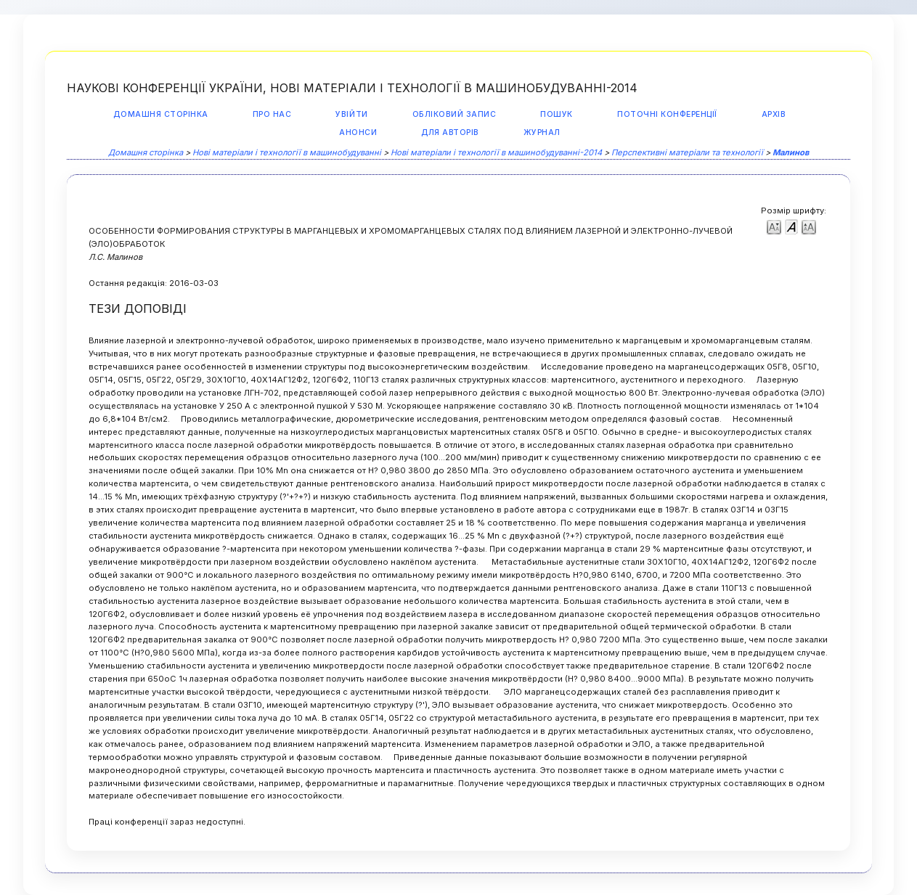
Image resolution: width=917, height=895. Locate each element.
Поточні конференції (667, 114)
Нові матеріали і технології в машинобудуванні (286, 152)
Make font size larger (809, 226)
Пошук (556, 114)
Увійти (351, 114)
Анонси (358, 132)
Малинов (791, 152)
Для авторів (450, 132)
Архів (774, 114)
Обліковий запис (454, 114)
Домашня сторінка (160, 114)
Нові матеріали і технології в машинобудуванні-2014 (496, 152)
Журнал (542, 132)
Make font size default (791, 226)
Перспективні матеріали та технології (687, 152)
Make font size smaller (774, 226)
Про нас (272, 114)
